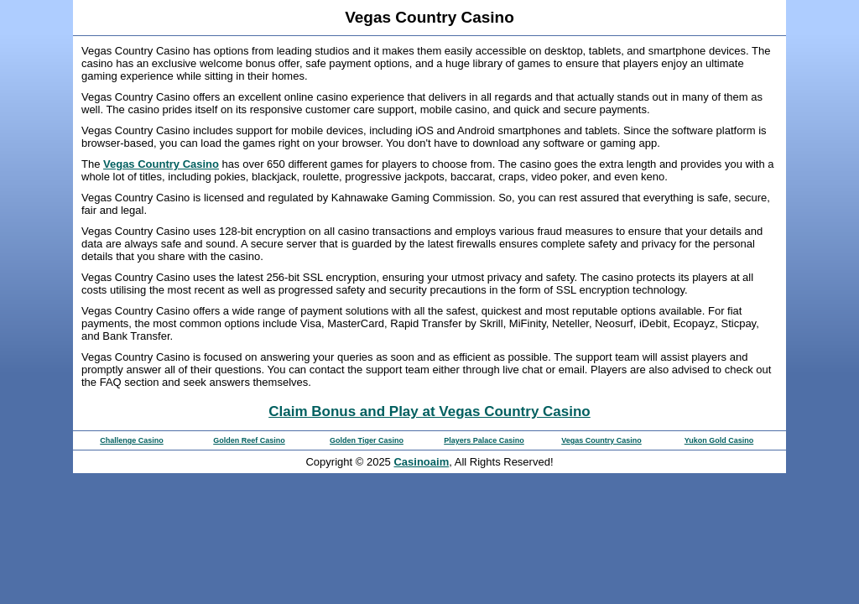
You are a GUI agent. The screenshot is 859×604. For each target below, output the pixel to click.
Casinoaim (421, 462)
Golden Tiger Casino (366, 440)
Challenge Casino (132, 440)
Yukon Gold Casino (719, 440)
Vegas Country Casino (161, 164)
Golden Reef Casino (249, 440)
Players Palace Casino (484, 440)
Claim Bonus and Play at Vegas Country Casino (429, 411)
